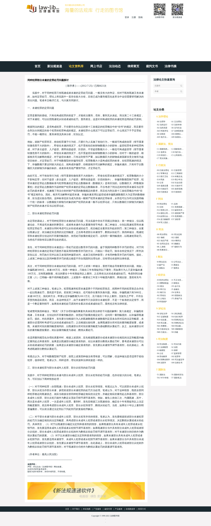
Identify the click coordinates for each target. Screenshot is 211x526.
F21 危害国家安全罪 (179, 207)
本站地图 (86, 509)
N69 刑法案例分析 (179, 326)
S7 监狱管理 (176, 353)
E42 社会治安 (176, 183)
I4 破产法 (161, 265)
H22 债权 (175, 238)
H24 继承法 (176, 241)
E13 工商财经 (176, 173)
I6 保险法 (161, 268)
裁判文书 (152, 66)
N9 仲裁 (174, 332)
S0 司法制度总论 (164, 344)
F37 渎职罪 (175, 219)
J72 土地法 (161, 299)
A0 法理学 (161, 122)
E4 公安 (160, 183)
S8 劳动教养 (162, 357)
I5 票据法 (175, 265)
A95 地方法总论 (163, 137)
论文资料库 (76, 66)
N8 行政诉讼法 (163, 329)
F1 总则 (174, 204)
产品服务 (118, 509)
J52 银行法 (161, 292)
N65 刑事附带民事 (164, 326)
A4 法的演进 (162, 128)
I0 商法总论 (162, 262)
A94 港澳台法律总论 (179, 134)
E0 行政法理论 (163, 170)
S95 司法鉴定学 (177, 360)
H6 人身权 (161, 247)
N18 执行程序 (177, 317)
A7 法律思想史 (177, 131)
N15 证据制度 (162, 317)
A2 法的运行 (162, 125)
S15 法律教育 (162, 347)
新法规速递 (54, 66)
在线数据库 (130, 509)
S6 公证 (160, 353)
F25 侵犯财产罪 (177, 213)
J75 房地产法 (176, 299)
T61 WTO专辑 (162, 378)
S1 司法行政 (176, 344)
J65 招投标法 (176, 295)
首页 (38, 66)
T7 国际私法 (176, 378)
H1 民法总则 (176, 234)
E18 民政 (160, 180)
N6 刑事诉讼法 (177, 323)
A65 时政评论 (162, 131)
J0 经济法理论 (163, 280)
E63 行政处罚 (162, 189)
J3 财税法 (175, 283)
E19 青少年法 (176, 180)
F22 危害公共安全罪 (165, 210)
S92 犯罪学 (175, 357)
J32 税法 (160, 286)
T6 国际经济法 (177, 375)
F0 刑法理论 (162, 204)
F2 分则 (160, 207)
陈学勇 (71, 85)
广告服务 (97, 509)
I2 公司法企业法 (178, 262)
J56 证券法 (175, 292)
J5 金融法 (175, 289)
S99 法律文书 (176, 363)
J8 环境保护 (162, 302)
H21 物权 (161, 238)
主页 (67, 509)
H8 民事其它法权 (164, 250)
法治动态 (115, 66)
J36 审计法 (161, 289)
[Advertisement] (105, 39)
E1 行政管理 (176, 170)
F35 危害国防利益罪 (179, 216)
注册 (134, 17)
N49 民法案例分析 (164, 323)
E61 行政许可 (176, 186)
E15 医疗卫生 (162, 176)
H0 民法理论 (162, 234)
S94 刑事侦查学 (163, 360)
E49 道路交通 (162, 186)
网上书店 (96, 66)
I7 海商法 (175, 268)
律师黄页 (133, 66)
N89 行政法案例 (163, 332)
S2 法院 (174, 347)
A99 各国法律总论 (178, 137)
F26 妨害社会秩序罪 (165, 216)
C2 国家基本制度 (178, 149)
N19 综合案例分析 (164, 320)
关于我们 (76, 509)
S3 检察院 (161, 350)
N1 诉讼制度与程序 (179, 314)
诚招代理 (108, 509)
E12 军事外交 (162, 173)
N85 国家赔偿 (177, 329)
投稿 (140, 17)
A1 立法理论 (176, 122)
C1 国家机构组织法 (165, 149)
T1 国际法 (161, 375)
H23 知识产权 (162, 241)
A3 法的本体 (176, 125)
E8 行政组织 (176, 192)
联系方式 (142, 509)
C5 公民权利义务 (178, 155)
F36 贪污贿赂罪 (163, 219)
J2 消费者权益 (163, 283)
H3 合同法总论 (163, 244)
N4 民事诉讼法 (177, 320)
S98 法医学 (161, 363)
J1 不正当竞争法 (178, 280)
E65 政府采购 (176, 189)
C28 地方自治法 (177, 152)
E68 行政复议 (162, 192)
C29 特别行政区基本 (165, 155)
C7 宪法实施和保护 (165, 158)
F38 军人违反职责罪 (165, 222)
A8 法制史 (161, 134)
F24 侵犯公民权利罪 (165, 213)
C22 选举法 (161, 152)
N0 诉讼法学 (162, 314)
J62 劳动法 (161, 295)
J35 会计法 (175, 286)
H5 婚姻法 (175, 244)
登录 (127, 17)
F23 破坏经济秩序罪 (179, 210)
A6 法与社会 (176, 128)
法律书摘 (170, 66)
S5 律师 (174, 350)
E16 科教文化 (176, 176)
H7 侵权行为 (176, 247)
